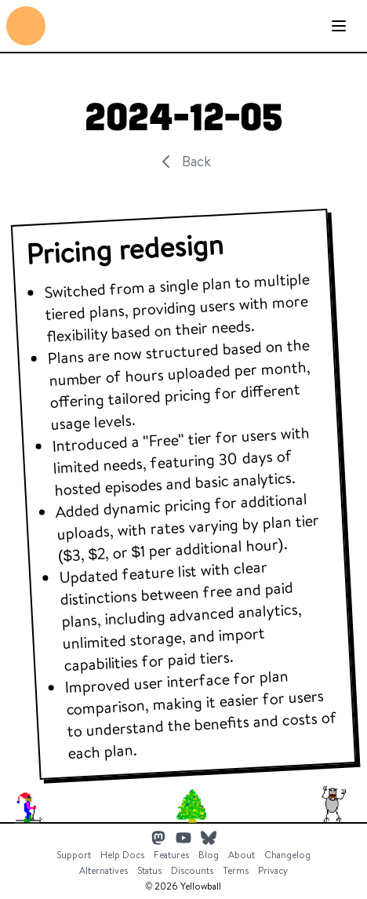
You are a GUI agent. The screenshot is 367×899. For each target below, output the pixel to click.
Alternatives (103, 870)
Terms (236, 870)
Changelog (287, 855)
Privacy (273, 870)
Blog (208, 855)
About (241, 855)
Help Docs (122, 855)
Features (171, 855)
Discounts (192, 870)
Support (73, 855)
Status (149, 870)
